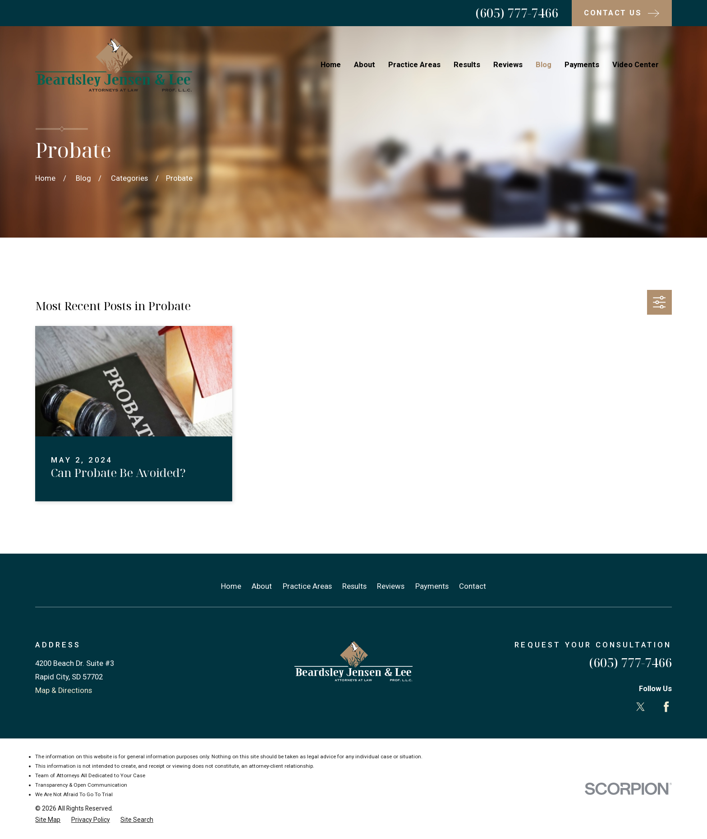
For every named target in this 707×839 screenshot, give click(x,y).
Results (354, 586)
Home (231, 586)
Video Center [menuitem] (635, 64)
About (262, 586)
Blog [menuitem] (543, 64)
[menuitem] (47, 819)
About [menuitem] (364, 64)
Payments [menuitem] (582, 64)
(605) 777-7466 (516, 13)
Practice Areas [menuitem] (414, 64)
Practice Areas (307, 586)
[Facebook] (666, 706)
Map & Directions (63, 690)
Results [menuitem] (467, 64)
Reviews (390, 586)
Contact (472, 586)
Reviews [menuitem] (508, 64)
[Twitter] (640, 706)
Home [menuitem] (331, 64)
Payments (432, 586)
